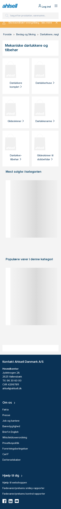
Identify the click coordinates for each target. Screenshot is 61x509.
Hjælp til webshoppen (14, 483)
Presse (6, 415)
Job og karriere (11, 421)
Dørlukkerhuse (45, 83)
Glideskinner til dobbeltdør (45, 157)
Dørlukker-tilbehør (16, 157)
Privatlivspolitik (10, 443)
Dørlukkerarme (45, 121)
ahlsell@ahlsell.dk (12, 388)
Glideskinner (16, 121)
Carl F (5, 454)
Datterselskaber (11, 460)
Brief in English (10, 432)
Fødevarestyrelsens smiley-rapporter (23, 488)
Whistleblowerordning (14, 438)
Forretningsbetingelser (15, 449)
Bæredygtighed (11, 426)
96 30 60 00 (14, 381)
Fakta (5, 410)
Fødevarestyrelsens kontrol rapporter (23, 494)
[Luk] (55, 22)
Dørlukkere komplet (16, 85)
